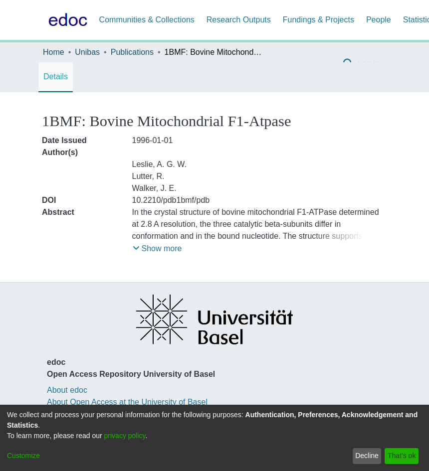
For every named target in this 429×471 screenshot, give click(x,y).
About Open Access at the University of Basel (127, 402)
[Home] (65, 20)
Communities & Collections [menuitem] (147, 19)
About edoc (67, 390)
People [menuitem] (378, 19)
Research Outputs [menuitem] (239, 19)
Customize (23, 456)
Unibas (87, 52)
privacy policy (125, 436)
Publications (132, 52)
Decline (367, 456)
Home (53, 52)
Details (55, 76)
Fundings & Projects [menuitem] (318, 19)
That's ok (402, 456)
